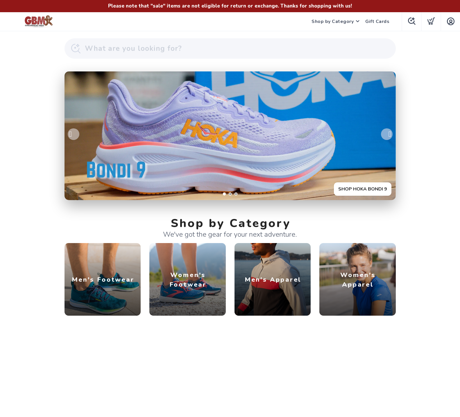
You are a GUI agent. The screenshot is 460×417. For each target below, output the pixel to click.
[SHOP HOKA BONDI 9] (230, 135)
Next (387, 134)
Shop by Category (333, 21)
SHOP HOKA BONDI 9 (362, 189)
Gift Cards (377, 21)
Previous (73, 134)
